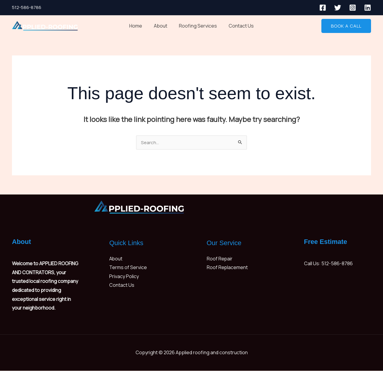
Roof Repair (220, 259)
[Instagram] (352, 7)
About (161, 25)
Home (139, 25)
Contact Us (238, 25)
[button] (346, 26)
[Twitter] (337, 7)
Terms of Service (128, 267)
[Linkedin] (367, 7)
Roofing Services (197, 25)
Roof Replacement (227, 267)
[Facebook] (322, 7)
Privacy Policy (124, 276)
